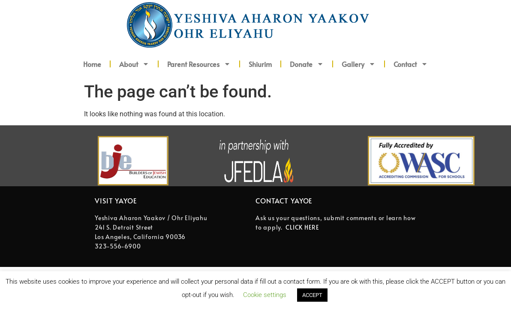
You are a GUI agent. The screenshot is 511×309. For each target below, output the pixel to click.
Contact (411, 64)
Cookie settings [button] (264, 295)
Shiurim (260, 64)
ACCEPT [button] (312, 295)
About (134, 64)
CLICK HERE (302, 227)
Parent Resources (199, 64)
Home (92, 64)
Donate (307, 64)
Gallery (359, 64)
